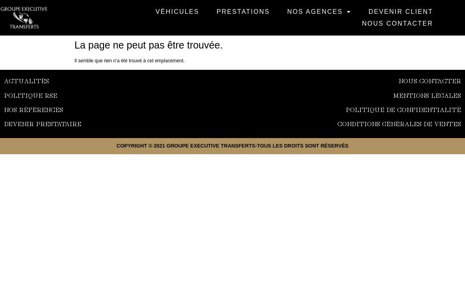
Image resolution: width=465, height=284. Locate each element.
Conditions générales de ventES (399, 123)
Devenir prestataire (42, 123)
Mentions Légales (427, 95)
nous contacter (430, 80)
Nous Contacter (397, 23)
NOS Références (33, 109)
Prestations (243, 11)
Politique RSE (30, 95)
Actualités (26, 80)
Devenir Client (401, 11)
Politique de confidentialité (403, 109)
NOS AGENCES (319, 11)
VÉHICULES (178, 11)
